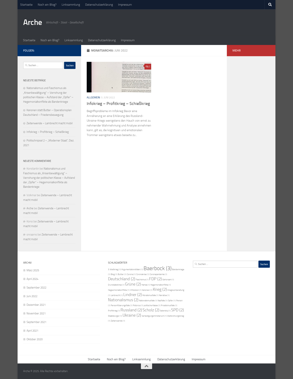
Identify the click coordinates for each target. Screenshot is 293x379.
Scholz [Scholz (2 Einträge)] (151, 310)
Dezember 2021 (36, 304)
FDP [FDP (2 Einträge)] (155, 279)
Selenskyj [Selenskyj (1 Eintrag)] (165, 310)
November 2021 (36, 313)
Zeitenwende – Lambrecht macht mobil (50, 123)
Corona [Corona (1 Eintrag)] (131, 274)
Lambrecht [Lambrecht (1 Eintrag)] (117, 295)
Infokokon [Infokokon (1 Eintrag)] (135, 290)
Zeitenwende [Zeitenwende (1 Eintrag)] (118, 321)
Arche (32, 22)
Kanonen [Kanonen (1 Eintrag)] (147, 290)
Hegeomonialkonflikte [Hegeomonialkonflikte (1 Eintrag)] (118, 290)
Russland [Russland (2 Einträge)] (131, 310)
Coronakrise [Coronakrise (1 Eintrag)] (142, 274)
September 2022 (36, 287)
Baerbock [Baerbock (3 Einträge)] (158, 268)
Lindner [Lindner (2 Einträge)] (132, 294)
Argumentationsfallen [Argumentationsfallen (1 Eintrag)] (132, 269)
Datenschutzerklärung (99, 4)
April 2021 (32, 330)
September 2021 (36, 322)
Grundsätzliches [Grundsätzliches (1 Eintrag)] (116, 285)
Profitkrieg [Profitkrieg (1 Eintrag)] (114, 310)
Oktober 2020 (35, 339)
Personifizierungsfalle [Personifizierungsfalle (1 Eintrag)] (121, 305)
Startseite (26, 4)
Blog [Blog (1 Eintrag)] (114, 274)
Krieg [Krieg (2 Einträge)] (160, 289)
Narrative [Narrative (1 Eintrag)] (164, 295)
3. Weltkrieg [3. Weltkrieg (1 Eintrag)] (114, 269)
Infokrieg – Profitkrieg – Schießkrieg (118, 103)
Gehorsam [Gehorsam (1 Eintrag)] (168, 279)
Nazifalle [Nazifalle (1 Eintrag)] (162, 300)
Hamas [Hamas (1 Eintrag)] (145, 285)
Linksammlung (71, 4)
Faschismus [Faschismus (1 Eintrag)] (142, 279)
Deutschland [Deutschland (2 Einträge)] (121, 279)
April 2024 (32, 279)
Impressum (125, 4)
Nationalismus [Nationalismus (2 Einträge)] (123, 300)
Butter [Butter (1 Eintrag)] (122, 274)
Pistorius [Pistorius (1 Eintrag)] (138, 305)
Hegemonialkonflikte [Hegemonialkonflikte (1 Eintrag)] (160, 285)
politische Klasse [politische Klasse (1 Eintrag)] (152, 305)
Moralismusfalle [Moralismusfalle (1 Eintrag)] (150, 295)
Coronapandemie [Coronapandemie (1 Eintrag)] (158, 274)
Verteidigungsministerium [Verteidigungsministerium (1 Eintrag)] (154, 316)
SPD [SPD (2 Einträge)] (177, 310)
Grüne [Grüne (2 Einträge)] (133, 284)
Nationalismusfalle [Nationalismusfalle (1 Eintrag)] (148, 300)
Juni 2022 (32, 296)
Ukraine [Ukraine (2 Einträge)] (132, 315)
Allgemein (93, 97)
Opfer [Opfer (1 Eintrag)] (172, 300)
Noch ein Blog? (47, 4)
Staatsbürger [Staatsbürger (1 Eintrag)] (115, 316)
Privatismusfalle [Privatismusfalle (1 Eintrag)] (169, 305)
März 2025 (33, 270)
